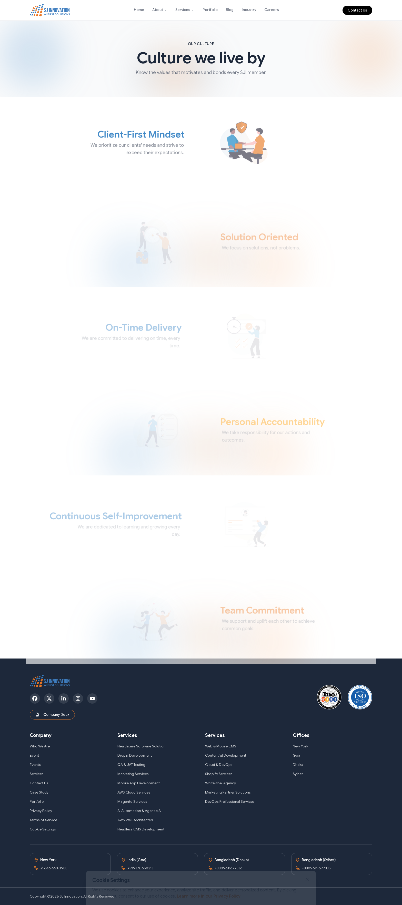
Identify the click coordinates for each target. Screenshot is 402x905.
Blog (230, 9)
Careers (271, 9)
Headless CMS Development (140, 829)
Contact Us (357, 10)
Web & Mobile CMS (220, 746)
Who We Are (40, 746)
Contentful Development (225, 755)
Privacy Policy (41, 810)
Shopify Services (219, 774)
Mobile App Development (138, 783)
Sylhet (298, 774)
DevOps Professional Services (230, 801)
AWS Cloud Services (133, 792)
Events (35, 764)
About (157, 9)
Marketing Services (133, 774)
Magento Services (132, 801)
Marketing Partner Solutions (228, 792)
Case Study (39, 792)
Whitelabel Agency (220, 783)
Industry (249, 9)
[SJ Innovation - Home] (50, 10)
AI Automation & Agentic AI (139, 810)
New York (300, 746)
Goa (296, 755)
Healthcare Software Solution (141, 746)
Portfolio (210, 9)
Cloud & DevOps (219, 764)
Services (182, 9)
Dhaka (298, 764)
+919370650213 (140, 868)
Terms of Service (43, 820)
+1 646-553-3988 (53, 868)
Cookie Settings (43, 829)
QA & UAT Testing (131, 764)
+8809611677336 (229, 868)
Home (139, 9)
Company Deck (52, 714)
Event (34, 755)
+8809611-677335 (316, 868)
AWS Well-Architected (135, 820)
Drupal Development (134, 755)
